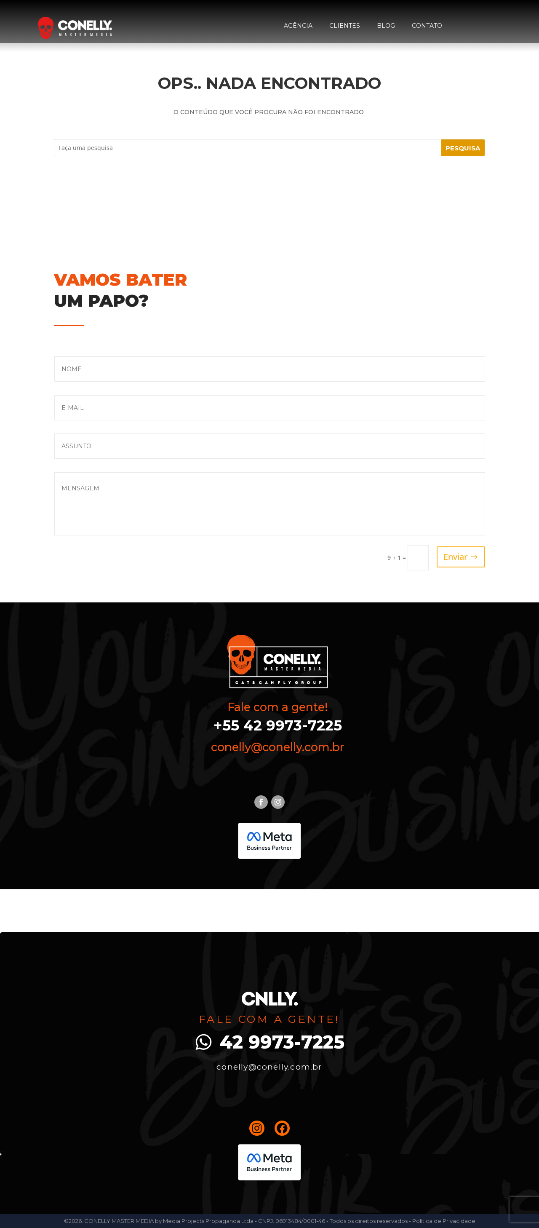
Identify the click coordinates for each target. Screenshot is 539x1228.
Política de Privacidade (443, 1220)
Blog (386, 25)
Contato (427, 25)
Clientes (344, 25)
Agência (298, 25)
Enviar (455, 556)
